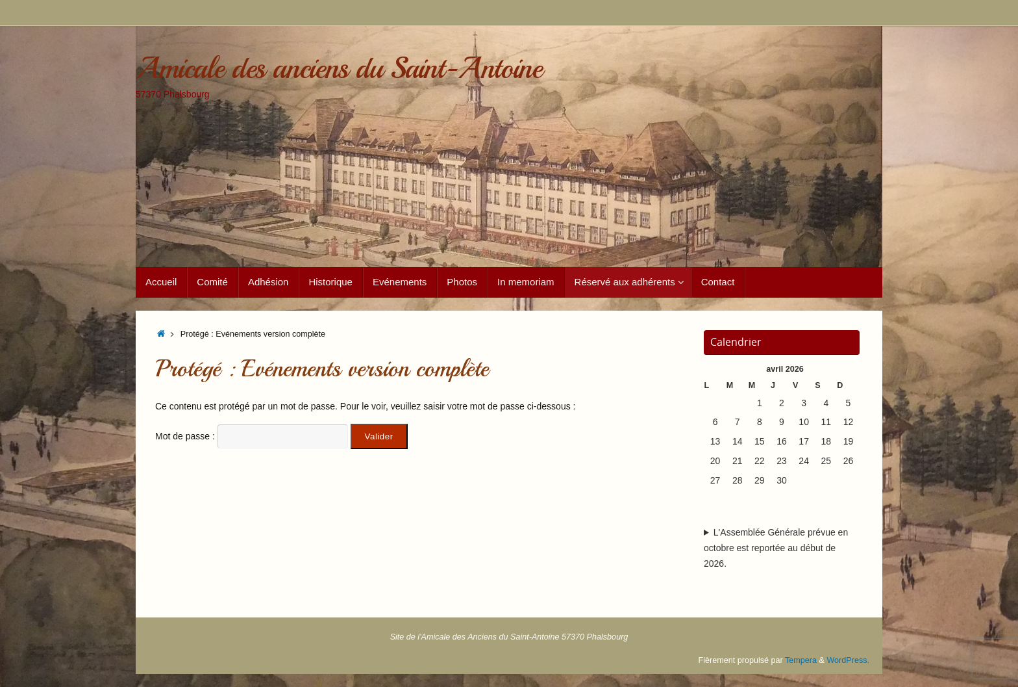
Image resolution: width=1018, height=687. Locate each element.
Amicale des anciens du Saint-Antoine (338, 68)
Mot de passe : (251, 436)
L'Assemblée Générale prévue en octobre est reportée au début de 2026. (776, 548)
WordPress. (847, 660)
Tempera (801, 660)
